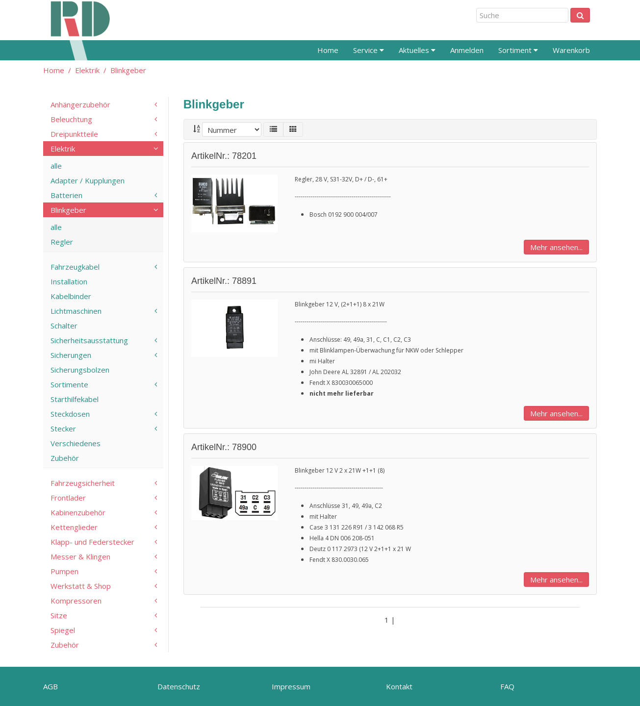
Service (368, 50)
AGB (50, 686)
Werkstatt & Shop (81, 586)
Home (327, 50)
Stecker (63, 428)
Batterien (66, 195)
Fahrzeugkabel (75, 267)
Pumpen (64, 571)
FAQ (507, 686)
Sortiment (518, 50)
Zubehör (65, 458)
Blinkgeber (128, 70)
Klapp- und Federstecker (92, 542)
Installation (69, 281)
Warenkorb (571, 50)
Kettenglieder (74, 527)
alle (56, 166)
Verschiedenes (76, 443)
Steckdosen (70, 414)
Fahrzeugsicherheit (83, 483)
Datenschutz (178, 686)
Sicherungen (71, 355)
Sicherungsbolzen (80, 370)
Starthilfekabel (75, 399)
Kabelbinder (71, 296)
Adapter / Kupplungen (88, 180)
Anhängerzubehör (80, 104)
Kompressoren (76, 600)
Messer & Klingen (80, 556)
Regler (62, 242)
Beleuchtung (71, 119)
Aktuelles (417, 50)
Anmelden (467, 50)
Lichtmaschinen (76, 311)
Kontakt (399, 686)
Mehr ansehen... (556, 247)
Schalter (64, 325)
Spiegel (63, 630)
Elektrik (87, 70)
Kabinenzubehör (78, 512)
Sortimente (69, 384)
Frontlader (68, 498)
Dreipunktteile (74, 134)
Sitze (59, 615)
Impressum (291, 686)
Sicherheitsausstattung (89, 340)
